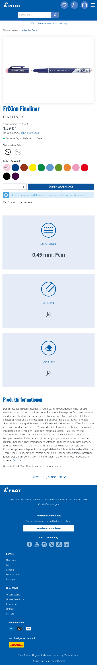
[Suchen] (55, 15)
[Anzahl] (15, 187)
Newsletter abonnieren (49, 528)
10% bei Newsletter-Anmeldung (51, 23)
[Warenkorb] (84, 5)
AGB (85, 499)
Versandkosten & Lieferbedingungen (62, 499)
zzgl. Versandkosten (30, 132)
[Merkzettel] (64, 5)
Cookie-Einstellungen (48, 504)
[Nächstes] (91, 70)
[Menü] (92, 5)
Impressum (13, 499)
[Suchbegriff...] (35, 15)
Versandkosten (71, 655)
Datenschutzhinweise (31, 499)
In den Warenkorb (61, 186)
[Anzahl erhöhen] (23, 187)
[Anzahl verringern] (6, 187)
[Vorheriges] (5, 70)
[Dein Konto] (74, 5)
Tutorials (18, 460)
